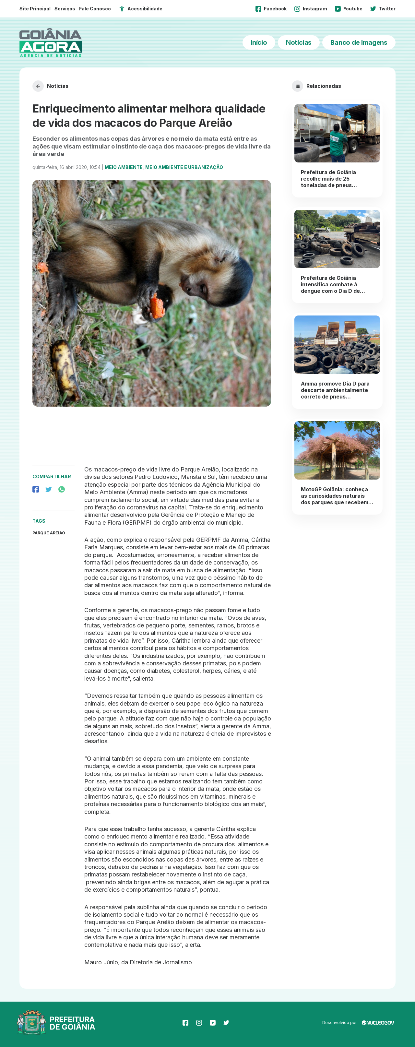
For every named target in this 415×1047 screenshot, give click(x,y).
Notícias (299, 42)
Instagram (310, 9)
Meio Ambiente (124, 167)
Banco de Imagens (358, 42)
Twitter (383, 9)
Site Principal (35, 8)
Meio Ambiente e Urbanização (184, 167)
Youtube (348, 9)
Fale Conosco (95, 8)
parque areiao (48, 532)
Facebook (271, 9)
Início (259, 42)
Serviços (64, 8)
